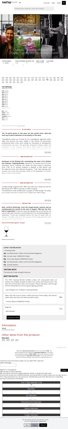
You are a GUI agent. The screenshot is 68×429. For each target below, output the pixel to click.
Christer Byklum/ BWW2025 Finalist (21, 259)
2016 (32, 77)
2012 (47, 77)
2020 (17, 77)
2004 (14, 80)
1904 (21, 82)
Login (53, 3)
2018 (25, 77)
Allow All (43, 425)
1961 (3, 82)
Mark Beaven (13, 265)
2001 (25, 80)
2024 (6, 77)
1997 (40, 80)
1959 (6, 82)
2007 (3, 80)
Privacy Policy (42, 421)
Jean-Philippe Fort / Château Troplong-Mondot (22, 290)
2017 (29, 77)
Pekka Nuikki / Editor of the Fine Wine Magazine (25, 253)
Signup (59, 3)
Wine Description (26, 156)
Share (64, 370)
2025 (3, 77)
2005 (10, 80)
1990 (47, 80)
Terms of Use (33, 421)
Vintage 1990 (26, 203)
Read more (48, 152)
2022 (14, 77)
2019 (21, 77)
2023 (10, 77)
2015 (36, 77)
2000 (29, 80)
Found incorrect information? (13, 126)
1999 (32, 80)
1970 (58, 80)
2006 (6, 80)
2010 (54, 77)
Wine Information (26, 183)
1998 (36, 80)
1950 (14, 82)
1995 (43, 80)
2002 (21, 80)
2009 (58, 77)
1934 (17, 82)
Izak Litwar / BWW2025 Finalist (19, 256)
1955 (10, 82)
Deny (26, 425)
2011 (51, 77)
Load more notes (13, 317)
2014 (40, 77)
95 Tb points (26, 129)
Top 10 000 (46, 3)
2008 (62, 77)
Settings (34, 425)
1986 (54, 80)
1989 (51, 80)
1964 (62, 80)
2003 (17, 80)
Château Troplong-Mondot (23, 52)
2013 (43, 77)
